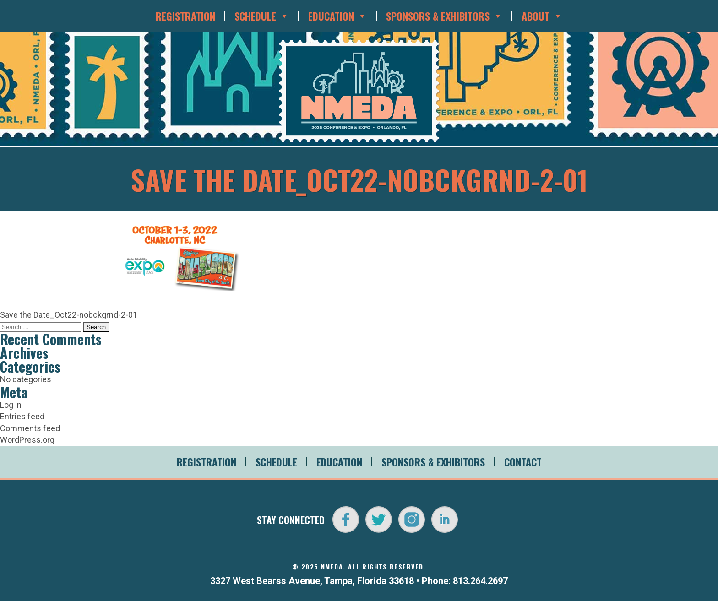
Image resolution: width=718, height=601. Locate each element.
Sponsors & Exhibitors (444, 16)
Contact (523, 461)
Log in (11, 405)
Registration (185, 16)
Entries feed (22, 416)
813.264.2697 (480, 580)
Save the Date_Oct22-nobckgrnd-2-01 (68, 314)
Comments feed (30, 428)
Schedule (261, 16)
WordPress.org (27, 439)
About (542, 16)
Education (337, 16)
